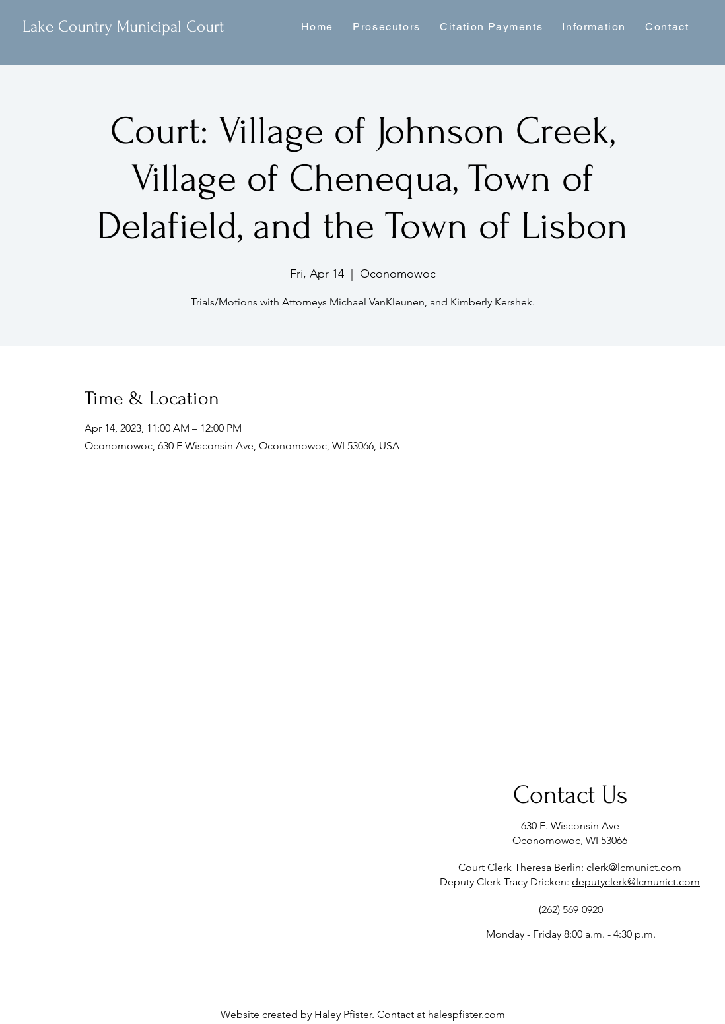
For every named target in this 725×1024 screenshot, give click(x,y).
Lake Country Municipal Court (123, 27)
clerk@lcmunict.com (633, 867)
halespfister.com (466, 1014)
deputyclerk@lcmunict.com (636, 882)
